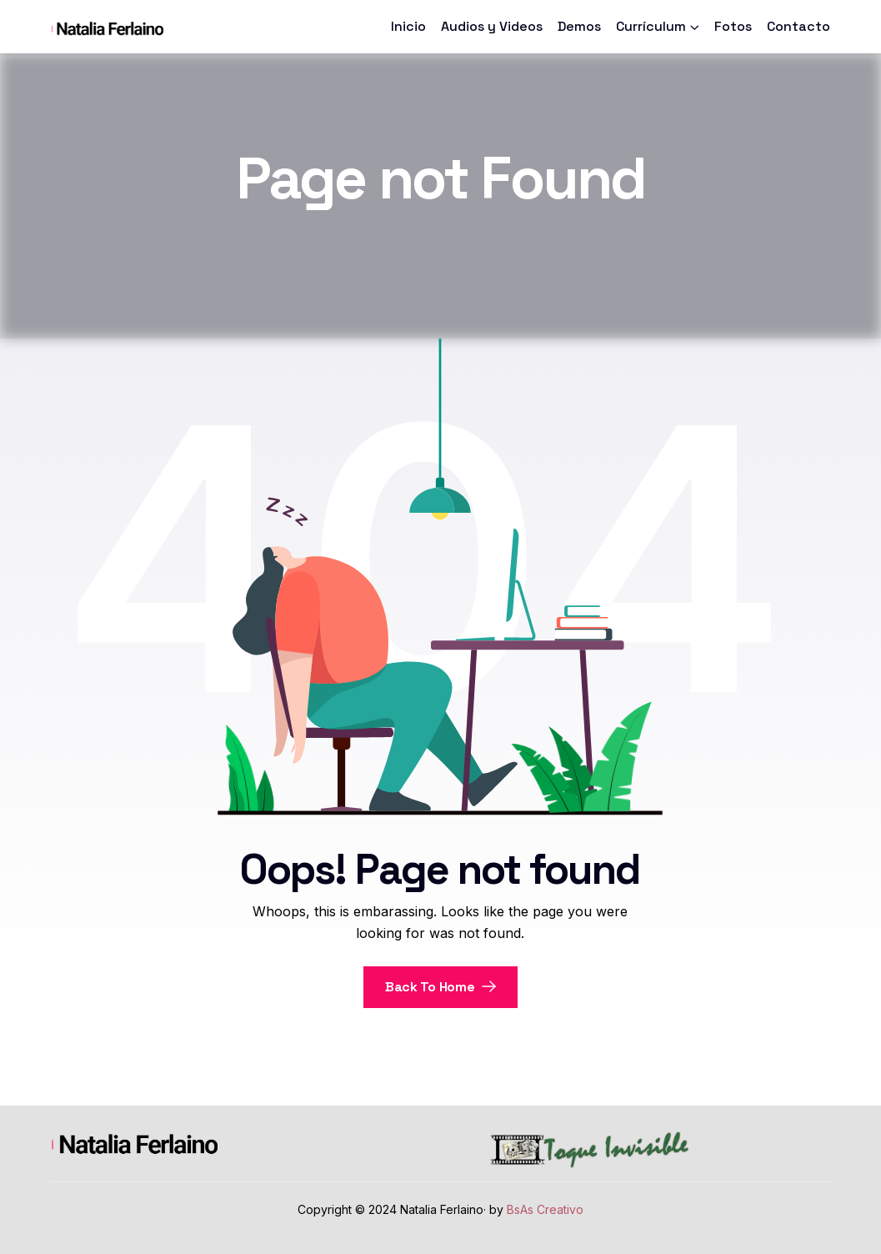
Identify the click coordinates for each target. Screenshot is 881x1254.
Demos (579, 26)
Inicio (408, 26)
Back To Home (440, 987)
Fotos (733, 26)
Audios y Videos (492, 26)
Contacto (798, 26)
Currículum (651, 26)
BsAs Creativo (545, 1209)
